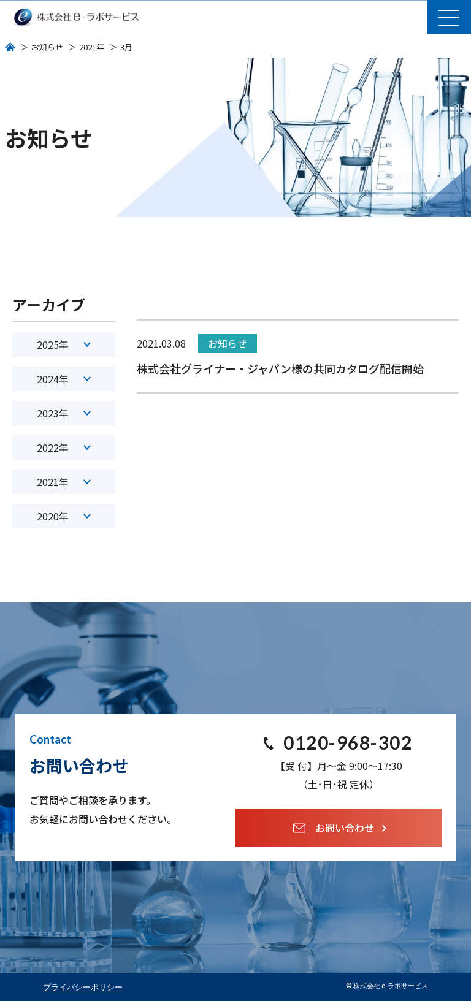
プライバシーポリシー (83, 987)
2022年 (64, 447)
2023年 (64, 413)
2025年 (64, 344)
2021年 (64, 481)
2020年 (64, 516)
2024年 (64, 378)
